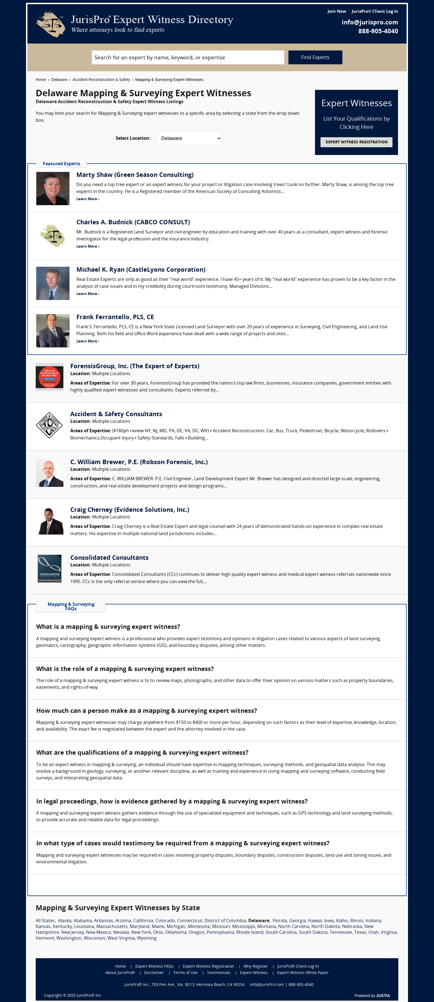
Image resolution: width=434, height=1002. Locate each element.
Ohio (158, 932)
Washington (69, 938)
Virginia (389, 932)
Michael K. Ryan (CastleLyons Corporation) (140, 270)
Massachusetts (112, 927)
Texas (360, 932)
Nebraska (352, 927)
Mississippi (243, 927)
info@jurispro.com (370, 23)
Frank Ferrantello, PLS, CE (115, 317)
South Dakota (313, 932)
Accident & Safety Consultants (116, 414)
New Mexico (98, 932)
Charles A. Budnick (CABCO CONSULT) (133, 223)
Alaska (64, 921)
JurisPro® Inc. (89, 996)
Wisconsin (94, 938)
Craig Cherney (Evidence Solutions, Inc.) (129, 510)
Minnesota (199, 927)
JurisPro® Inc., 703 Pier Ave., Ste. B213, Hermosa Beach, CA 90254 (185, 985)
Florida (280, 921)
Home (41, 79)
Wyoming (147, 938)
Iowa (329, 921)
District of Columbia (225, 921)
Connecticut (189, 921)
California (143, 921)
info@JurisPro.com (267, 985)
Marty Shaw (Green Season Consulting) (134, 175)
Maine (158, 927)
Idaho (342, 921)
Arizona (123, 921)
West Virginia (121, 938)
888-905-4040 (378, 32)
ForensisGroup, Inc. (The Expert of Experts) (134, 366)
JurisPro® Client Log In (375, 12)
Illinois (356, 921)
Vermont (45, 938)
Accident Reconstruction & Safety (101, 79)
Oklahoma (176, 932)
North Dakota (325, 927)
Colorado (165, 921)
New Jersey (72, 932)
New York (141, 932)
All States (45, 921)
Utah (373, 932)
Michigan (176, 927)
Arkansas (103, 921)
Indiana (373, 921)
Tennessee (341, 932)
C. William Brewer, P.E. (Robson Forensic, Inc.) (139, 462)
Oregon (197, 932)
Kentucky (62, 927)
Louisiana (84, 927)
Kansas (43, 927)
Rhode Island (250, 932)
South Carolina (281, 932)
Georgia (297, 921)
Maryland (139, 927)
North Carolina (293, 927)
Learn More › (87, 199)
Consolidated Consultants (109, 558)
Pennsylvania (220, 932)
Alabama (83, 921)
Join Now (337, 12)
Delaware (59, 79)
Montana (266, 927)
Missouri (221, 927)
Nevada (121, 932)
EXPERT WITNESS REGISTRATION (357, 142)
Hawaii (315, 921)
